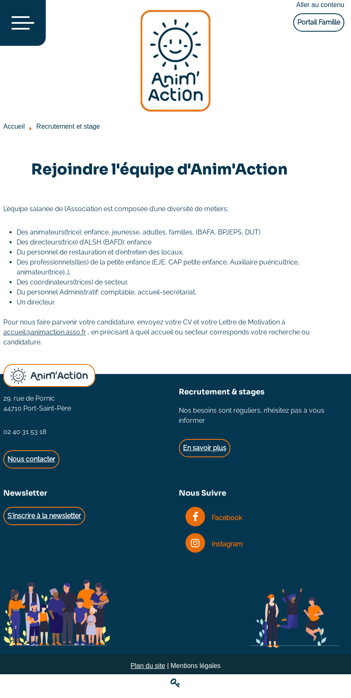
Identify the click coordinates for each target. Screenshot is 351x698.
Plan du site (148, 665)
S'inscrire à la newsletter (44, 516)
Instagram (214, 544)
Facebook (213, 518)
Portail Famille (318, 22)
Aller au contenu (320, 4)
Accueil (14, 126)
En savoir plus (204, 448)
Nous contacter (31, 459)
